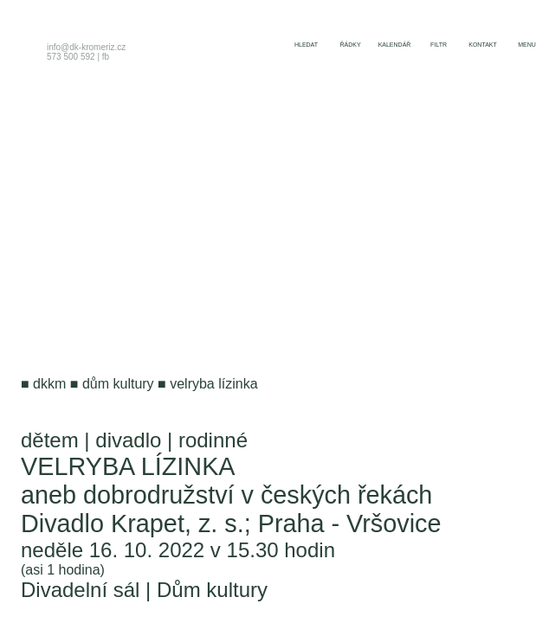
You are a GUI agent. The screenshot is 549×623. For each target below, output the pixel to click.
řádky (349, 45)
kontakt (482, 45)
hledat (306, 45)
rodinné (213, 440)
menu (527, 45)
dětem (50, 440)
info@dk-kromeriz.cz (86, 47)
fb (105, 56)
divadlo (128, 440)
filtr (438, 45)
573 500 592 (71, 56)
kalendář (394, 45)
